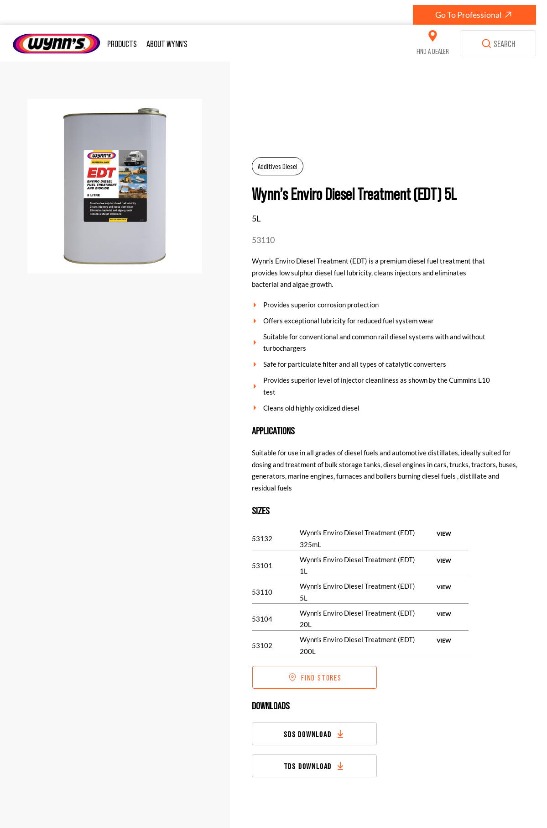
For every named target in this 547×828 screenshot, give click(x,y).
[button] (123, 43)
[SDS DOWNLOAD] (314, 734)
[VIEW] (444, 534)
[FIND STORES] (314, 677)
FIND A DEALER (433, 51)
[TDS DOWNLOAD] (314, 765)
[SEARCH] (498, 43)
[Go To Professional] (474, 15)
